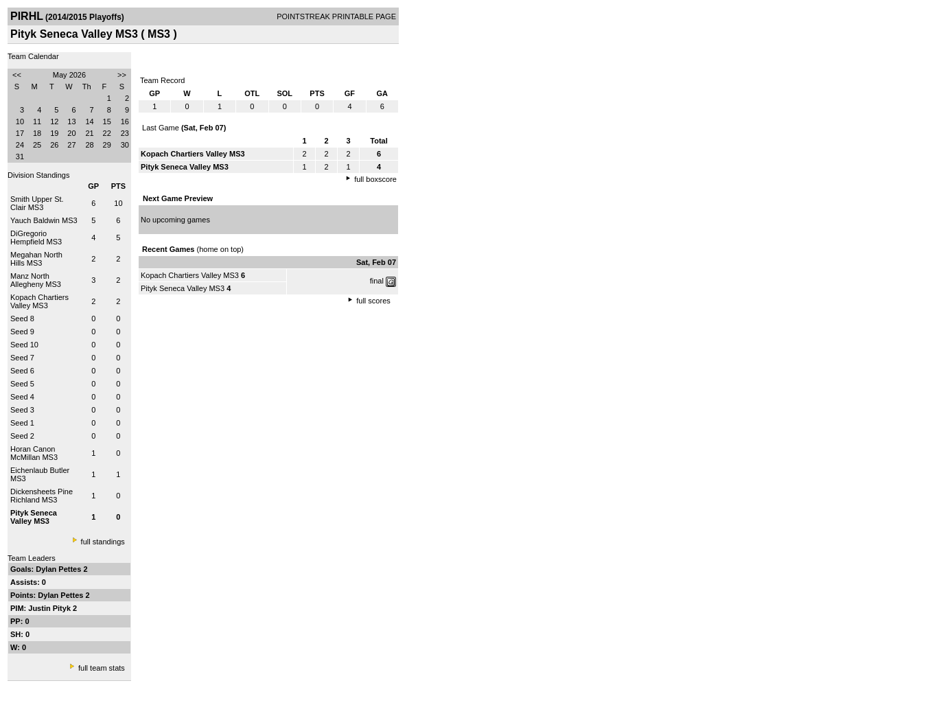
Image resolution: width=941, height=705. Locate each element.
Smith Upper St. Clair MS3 (37, 203)
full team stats (101, 668)
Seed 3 (22, 410)
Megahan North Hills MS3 (36, 259)
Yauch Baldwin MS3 (44, 220)
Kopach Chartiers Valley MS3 (39, 301)
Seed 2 (22, 436)
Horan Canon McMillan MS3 (34, 453)
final (377, 281)
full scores (373, 301)
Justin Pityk (50, 608)
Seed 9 (22, 331)
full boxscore (375, 179)
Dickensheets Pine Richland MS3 (41, 495)
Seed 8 (22, 318)
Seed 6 (22, 371)
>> (121, 75)
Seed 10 (24, 344)
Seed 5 (22, 384)
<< (16, 75)
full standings (103, 542)
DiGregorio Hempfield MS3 (36, 237)
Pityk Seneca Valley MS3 (182, 288)
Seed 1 (22, 423)
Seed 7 (22, 358)
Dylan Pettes (59, 569)
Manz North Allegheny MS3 (35, 280)
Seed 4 (22, 397)
